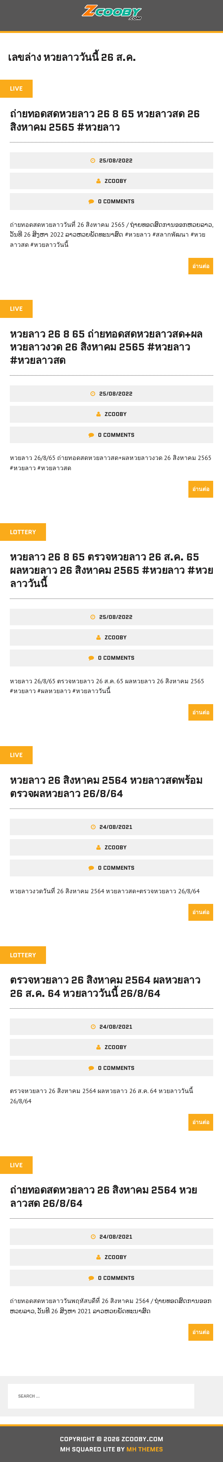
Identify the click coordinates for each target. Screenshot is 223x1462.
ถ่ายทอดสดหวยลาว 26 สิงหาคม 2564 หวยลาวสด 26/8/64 (103, 1197)
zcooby (116, 181)
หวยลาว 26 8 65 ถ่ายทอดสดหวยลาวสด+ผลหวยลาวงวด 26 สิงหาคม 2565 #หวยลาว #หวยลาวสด (106, 347)
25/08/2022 (116, 160)
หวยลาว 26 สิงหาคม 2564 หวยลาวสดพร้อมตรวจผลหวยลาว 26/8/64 (106, 787)
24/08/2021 (116, 827)
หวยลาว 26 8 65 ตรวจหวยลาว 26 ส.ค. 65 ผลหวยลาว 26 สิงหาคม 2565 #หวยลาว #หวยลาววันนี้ (111, 570)
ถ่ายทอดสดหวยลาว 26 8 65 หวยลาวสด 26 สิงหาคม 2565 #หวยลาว (105, 120)
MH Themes (144, 1449)
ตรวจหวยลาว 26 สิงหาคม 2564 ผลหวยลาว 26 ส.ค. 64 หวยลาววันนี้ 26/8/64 (105, 987)
